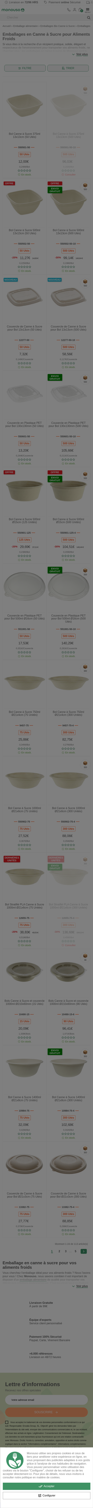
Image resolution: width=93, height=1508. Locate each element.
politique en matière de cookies (41, 1477)
